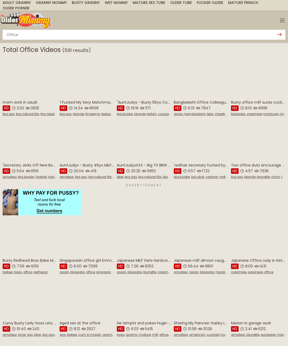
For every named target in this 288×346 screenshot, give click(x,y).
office (27, 272)
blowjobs (238, 114)
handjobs (56, 177)
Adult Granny (17, 2)
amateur (10, 177)
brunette (263, 177)
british (152, 114)
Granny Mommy (51, 2)
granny (108, 334)
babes (8, 272)
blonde (78, 114)
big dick (197, 177)
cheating (222, 114)
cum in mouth (89, 334)
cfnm (275, 177)
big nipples (49, 114)
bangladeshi (195, 114)
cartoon (211, 177)
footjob (41, 177)
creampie (254, 114)
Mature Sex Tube (149, 2)
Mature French (243, 2)
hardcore (270, 114)
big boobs (125, 114)
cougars (165, 114)
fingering (92, 114)
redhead (40, 272)
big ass (9, 114)
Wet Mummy (116, 2)
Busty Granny (86, 2)
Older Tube (181, 2)
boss (18, 272)
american (197, 334)
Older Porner (16, 8)
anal (22, 334)
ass (30, 334)
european (268, 334)
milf (283, 114)
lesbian (107, 114)
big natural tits (27, 114)
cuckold (213, 334)
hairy (282, 334)
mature (145, 334)
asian (178, 114)
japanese (255, 272)
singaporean (106, 272)
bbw (210, 114)
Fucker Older (210, 2)
